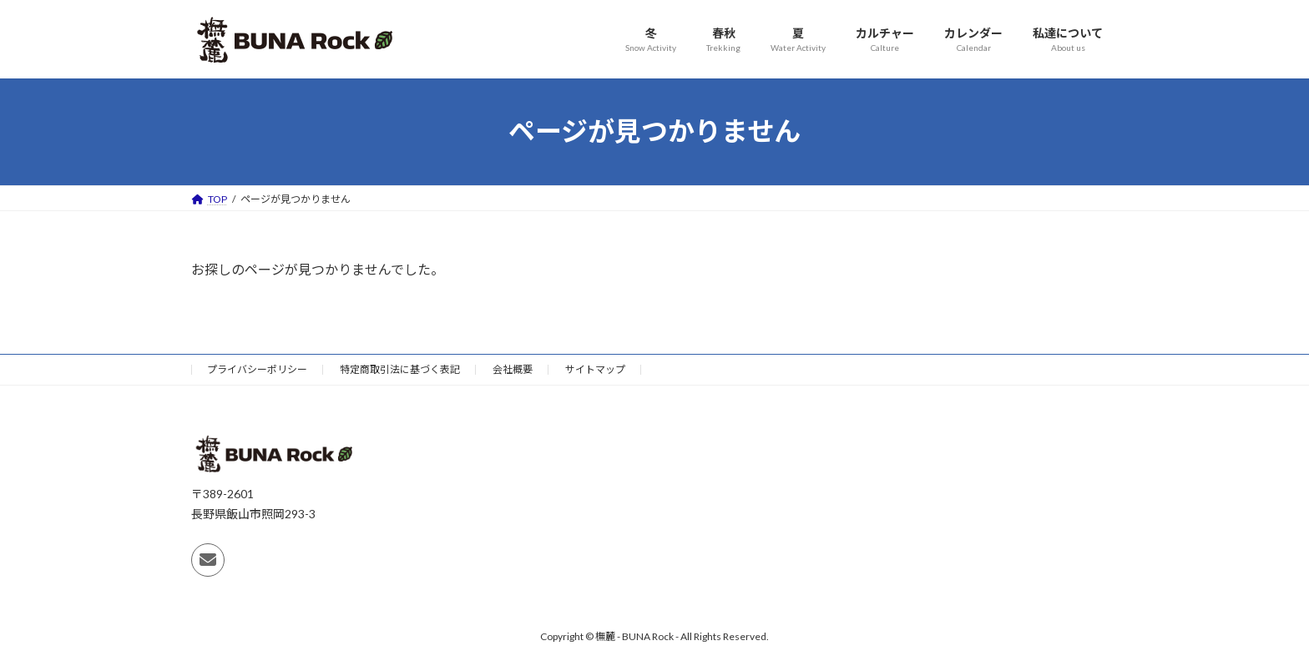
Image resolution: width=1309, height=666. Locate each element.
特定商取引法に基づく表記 (400, 369)
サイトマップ (595, 369)
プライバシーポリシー (257, 369)
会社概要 (513, 369)
